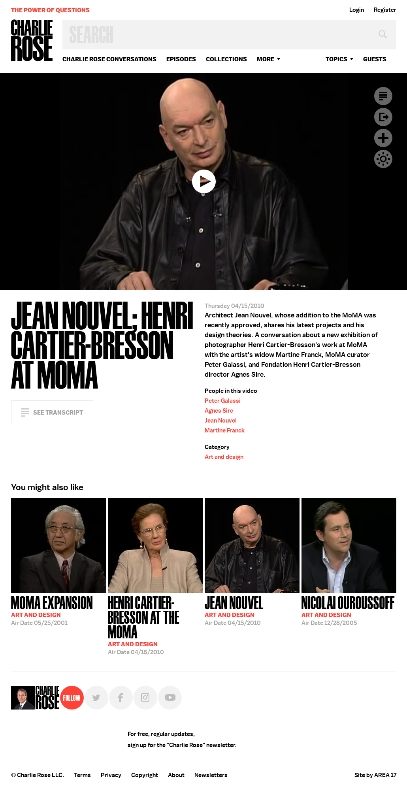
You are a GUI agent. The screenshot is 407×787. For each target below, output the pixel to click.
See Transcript (58, 412)
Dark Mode (383, 159)
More (265, 59)
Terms (82, 775)
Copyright (144, 775)
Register (385, 10)
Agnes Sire (219, 411)
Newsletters (211, 775)
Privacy (111, 775)
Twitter (96, 698)
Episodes (181, 59)
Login (356, 10)
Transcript (383, 96)
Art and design (224, 457)
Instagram (145, 698)
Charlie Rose (32, 40)
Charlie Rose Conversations (109, 59)
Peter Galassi (223, 401)
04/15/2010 (155, 624)
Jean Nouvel (221, 421)
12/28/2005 (348, 610)
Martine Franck (225, 430)
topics (336, 59)
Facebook (121, 698)
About (176, 775)
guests (374, 59)
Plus (383, 138)
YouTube (170, 698)
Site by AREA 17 (375, 775)
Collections (226, 59)
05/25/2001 (52, 610)
